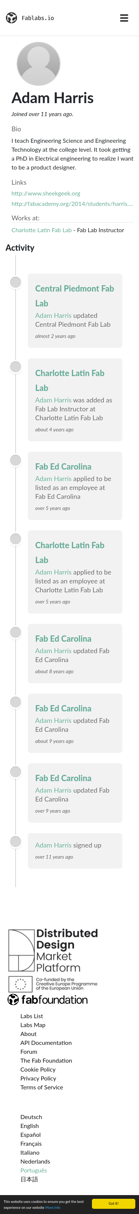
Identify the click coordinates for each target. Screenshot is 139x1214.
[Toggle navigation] (124, 17)
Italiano (30, 1152)
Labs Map (33, 1024)
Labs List (31, 1015)
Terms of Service (41, 1086)
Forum (28, 1051)
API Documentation (46, 1042)
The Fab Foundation (46, 1060)
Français (31, 1143)
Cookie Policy (38, 1069)
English (29, 1125)
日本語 (29, 1178)
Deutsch (31, 1116)
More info (52, 1207)
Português (33, 1170)
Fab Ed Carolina (63, 466)
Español (30, 1134)
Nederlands (35, 1161)
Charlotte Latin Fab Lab (41, 229)
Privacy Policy (38, 1078)
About (28, 1033)
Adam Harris (53, 315)
